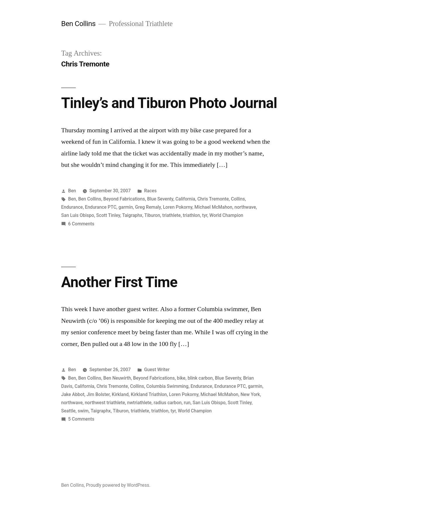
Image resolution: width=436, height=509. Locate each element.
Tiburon (152, 215)
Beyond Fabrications (124, 199)
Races (150, 190)
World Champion (226, 215)
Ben (72, 190)
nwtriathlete (139, 402)
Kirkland (120, 394)
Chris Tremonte (213, 199)
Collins (238, 199)
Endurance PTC (100, 207)
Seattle (68, 411)
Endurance (72, 207)
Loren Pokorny (177, 207)
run (187, 402)
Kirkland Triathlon (149, 394)
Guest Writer (156, 369)
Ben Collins (78, 23)
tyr (204, 215)
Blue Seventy (160, 199)
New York (250, 394)
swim (83, 411)
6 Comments (81, 224)
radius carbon (168, 402)
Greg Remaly (148, 207)
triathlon (191, 215)
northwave (245, 207)
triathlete (171, 215)
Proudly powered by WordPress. (118, 485)
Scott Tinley (108, 215)
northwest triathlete (105, 402)
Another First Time (119, 282)
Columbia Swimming (167, 386)
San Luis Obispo (77, 215)
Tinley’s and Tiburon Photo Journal (169, 103)
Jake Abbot (72, 394)
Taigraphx (132, 215)
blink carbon (200, 378)
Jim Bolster (98, 394)
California (185, 199)
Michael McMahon (213, 207)
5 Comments (81, 419)
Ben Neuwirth (117, 378)
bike (181, 378)
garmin (126, 207)
